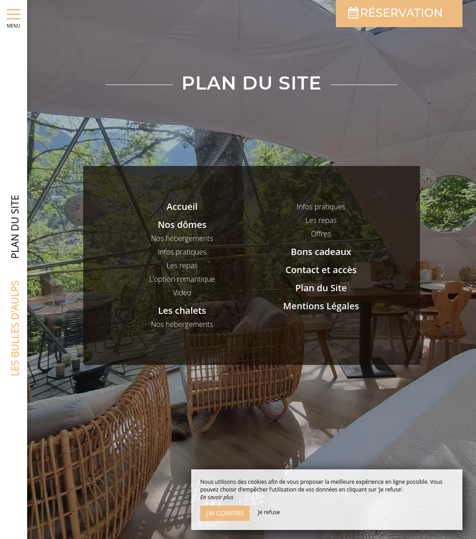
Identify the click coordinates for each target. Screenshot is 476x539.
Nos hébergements (182, 238)
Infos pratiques (182, 252)
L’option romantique (182, 279)
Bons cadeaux (321, 252)
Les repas (182, 265)
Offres (321, 234)
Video (182, 293)
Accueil (182, 206)
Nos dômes (182, 224)
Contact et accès (321, 270)
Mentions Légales (321, 306)
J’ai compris (225, 513)
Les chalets (182, 310)
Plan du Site (321, 288)
